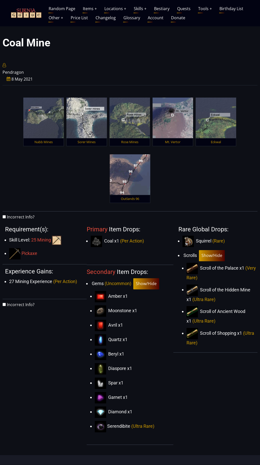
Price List (79, 18)
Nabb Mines (43, 142)
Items (90, 8)
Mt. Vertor (172, 142)
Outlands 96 (130, 198)
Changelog (106, 18)
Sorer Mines (87, 142)
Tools (205, 8)
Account (155, 18)
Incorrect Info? (20, 217)
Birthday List (231, 8)
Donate (178, 18)
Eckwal (216, 142)
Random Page (62, 8)
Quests (184, 8)
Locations (115, 8)
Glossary (131, 18)
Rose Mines (129, 142)
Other (56, 18)
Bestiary (162, 8)
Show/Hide (146, 283)
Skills (140, 8)
